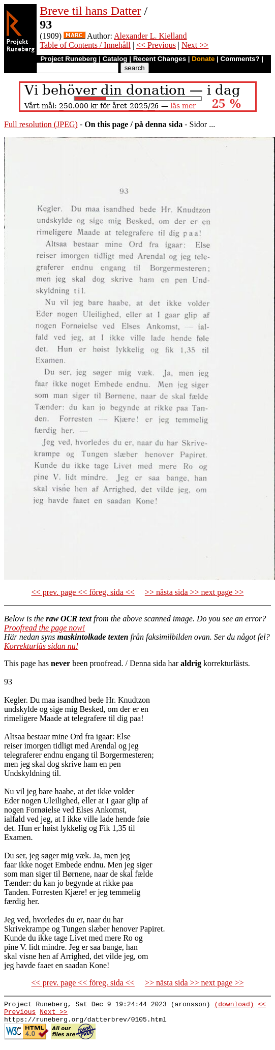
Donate (203, 59)
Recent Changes (159, 59)
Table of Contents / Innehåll (85, 45)
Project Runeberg (68, 59)
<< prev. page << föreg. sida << (83, 592)
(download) (234, 1005)
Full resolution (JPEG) (41, 124)
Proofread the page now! (44, 627)
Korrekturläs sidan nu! (41, 646)
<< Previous (156, 45)
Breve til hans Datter (90, 10)
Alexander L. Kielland (150, 36)
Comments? (240, 59)
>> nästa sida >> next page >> (194, 592)
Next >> (194, 45)
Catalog (115, 59)
